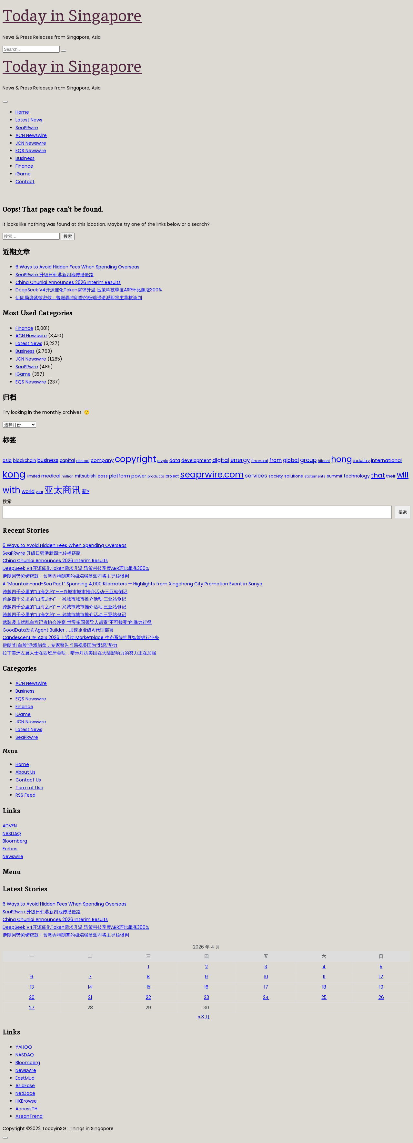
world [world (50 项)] (28, 491)
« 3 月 (204, 1016)
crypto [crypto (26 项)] (162, 460)
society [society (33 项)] (275, 476)
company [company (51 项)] (102, 460)
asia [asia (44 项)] (7, 460)
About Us (25, 772)
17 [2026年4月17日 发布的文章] (266, 987)
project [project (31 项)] (172, 476)
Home (22, 112)
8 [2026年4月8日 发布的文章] (148, 976)
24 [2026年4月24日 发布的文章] (266, 997)
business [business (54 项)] (47, 460)
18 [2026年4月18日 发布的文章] (324, 987)
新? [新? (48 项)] (85, 491)
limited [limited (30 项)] (33, 476)
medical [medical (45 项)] (50, 476)
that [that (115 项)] (378, 475)
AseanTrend (29, 1116)
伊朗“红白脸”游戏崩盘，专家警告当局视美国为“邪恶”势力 (60, 645)
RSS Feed (25, 795)
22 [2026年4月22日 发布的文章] (148, 997)
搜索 (7, 501)
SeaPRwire (26, 127)
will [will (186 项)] (402, 475)
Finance (24, 166)
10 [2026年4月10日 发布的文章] (266, 976)
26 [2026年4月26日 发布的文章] (381, 997)
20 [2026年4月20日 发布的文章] (32, 997)
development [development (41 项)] (196, 460)
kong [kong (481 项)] (14, 474)
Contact (25, 181)
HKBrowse (26, 1101)
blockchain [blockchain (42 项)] (24, 460)
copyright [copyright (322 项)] (135, 459)
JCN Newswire (30, 143)
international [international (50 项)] (386, 460)
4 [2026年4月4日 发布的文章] (324, 966)
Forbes (10, 848)
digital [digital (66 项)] (220, 460)
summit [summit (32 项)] (334, 476)
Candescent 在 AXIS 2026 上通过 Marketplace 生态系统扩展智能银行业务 (81, 637)
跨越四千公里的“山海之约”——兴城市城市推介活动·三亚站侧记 (65, 591)
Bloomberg (15, 841)
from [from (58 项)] (275, 460)
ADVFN (10, 826)
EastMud (25, 1078)
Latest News (28, 120)
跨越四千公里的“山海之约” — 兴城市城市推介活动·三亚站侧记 (64, 599)
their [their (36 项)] (391, 476)
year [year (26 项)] (39, 491)
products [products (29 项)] (155, 476)
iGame (23, 174)
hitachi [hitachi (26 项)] (324, 460)
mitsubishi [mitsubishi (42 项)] (85, 476)
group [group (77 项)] (308, 460)
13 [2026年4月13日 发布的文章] (32, 987)
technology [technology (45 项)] (357, 476)
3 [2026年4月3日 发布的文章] (266, 966)
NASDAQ (12, 833)
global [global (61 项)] (291, 460)
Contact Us (28, 780)
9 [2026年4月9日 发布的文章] (206, 976)
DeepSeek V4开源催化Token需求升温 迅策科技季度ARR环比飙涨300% (88, 290)
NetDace (25, 1093)
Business (25, 158)
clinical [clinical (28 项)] (82, 460)
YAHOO (23, 1047)
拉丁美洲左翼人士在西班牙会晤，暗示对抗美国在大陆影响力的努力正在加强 (79, 653)
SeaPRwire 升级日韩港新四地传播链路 (54, 274)
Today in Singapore (72, 15)
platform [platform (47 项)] (119, 476)
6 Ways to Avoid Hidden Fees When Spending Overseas (77, 267)
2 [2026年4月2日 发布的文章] (206, 966)
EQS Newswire (30, 150)
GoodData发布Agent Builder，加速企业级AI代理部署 (58, 630)
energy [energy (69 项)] (240, 460)
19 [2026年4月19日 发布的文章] (381, 987)
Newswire (13, 856)
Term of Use (29, 787)
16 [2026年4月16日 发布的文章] (206, 987)
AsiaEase (25, 1085)
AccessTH (26, 1109)
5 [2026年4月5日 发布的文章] (381, 966)
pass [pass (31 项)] (103, 476)
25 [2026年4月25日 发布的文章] (324, 997)
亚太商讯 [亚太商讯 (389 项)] (63, 490)
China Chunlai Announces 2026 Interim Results (68, 282)
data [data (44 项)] (174, 460)
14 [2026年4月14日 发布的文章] (90, 987)
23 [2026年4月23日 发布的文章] (206, 997)
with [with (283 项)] (11, 490)
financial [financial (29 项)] (259, 460)
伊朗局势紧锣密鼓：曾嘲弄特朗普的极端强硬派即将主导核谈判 (78, 297)
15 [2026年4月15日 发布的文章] (148, 987)
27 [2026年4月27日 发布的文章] (32, 1007)
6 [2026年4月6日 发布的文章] (31, 976)
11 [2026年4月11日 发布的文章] (324, 976)
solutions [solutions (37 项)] (293, 476)
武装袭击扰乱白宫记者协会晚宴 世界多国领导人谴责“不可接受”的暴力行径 (77, 622)
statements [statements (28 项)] (315, 476)
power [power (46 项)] (138, 476)
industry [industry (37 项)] (361, 460)
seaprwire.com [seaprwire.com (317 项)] (212, 474)
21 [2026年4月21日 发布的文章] (90, 997)
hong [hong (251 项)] (341, 459)
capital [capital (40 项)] (67, 460)
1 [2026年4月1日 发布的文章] (148, 966)
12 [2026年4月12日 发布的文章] (381, 976)
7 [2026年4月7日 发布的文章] (90, 976)
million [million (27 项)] (68, 476)
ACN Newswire (31, 135)
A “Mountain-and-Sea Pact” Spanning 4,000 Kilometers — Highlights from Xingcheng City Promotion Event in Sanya (132, 584)
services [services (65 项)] (256, 475)
